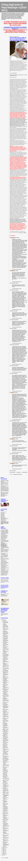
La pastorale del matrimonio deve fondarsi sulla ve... (5, 632)
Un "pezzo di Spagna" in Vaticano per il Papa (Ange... (5, 752)
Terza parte (2, 514)
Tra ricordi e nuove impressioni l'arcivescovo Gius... (5, 657)
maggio (4, 850)
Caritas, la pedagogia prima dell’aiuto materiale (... (5, 734)
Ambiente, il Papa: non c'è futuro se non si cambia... (5, 696)
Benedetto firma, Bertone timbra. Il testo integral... (5, 723)
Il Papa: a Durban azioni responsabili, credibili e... (5, 779)
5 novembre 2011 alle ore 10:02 (17, 288)
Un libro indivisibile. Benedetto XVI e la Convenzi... (5, 726)
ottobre (4, 846)
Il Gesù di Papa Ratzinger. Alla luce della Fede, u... (5, 664)
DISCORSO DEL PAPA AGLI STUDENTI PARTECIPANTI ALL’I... (5, 707)
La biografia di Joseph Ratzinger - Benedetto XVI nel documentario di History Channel (5, 563)
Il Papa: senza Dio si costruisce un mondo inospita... (5, 750)
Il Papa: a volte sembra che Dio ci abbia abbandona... (5, 760)
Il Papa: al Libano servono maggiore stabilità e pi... (5, 705)
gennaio (4, 854)
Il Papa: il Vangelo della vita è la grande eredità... (5, 836)
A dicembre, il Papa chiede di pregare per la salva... (5, 638)
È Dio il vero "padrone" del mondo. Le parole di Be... (5, 743)
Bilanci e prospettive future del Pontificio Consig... (5, 813)
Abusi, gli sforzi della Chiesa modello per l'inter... (5, 721)
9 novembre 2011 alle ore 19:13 (17, 468)
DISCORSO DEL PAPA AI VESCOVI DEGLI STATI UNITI (5, 845)
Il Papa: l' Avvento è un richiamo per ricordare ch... (5, 768)
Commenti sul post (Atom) (17, 474)
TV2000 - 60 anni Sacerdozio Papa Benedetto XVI (3, 539)
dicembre (4, 620)
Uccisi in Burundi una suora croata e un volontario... (5, 692)
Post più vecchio (24, 472)
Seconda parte (3, 513)
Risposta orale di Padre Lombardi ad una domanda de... (5, 690)
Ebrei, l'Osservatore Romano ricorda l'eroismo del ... (5, 809)
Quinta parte (3, 515)
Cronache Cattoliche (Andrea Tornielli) (5, 627)
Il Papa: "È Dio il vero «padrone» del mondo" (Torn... (5, 772)
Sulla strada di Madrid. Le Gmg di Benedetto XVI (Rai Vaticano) (5, 533)
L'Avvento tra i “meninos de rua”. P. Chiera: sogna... (5, 650)
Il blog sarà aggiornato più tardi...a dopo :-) (5, 655)
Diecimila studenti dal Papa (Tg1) (5, 703)
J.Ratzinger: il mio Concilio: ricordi (3, 520)
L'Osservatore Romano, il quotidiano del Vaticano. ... (5, 786)
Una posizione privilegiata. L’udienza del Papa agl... (5, 833)
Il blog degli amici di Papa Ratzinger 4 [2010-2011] (14, 7)
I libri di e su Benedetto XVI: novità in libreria (5, 668)
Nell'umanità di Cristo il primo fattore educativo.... (5, 683)
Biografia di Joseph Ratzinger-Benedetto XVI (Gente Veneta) (4, 519)
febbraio (4, 853)
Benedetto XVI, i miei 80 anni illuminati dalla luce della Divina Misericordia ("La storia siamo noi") (5, 571)
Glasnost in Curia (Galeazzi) (4, 822)
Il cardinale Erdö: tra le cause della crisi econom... (5, 811)
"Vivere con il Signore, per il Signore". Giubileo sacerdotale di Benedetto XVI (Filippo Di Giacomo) (4, 530)
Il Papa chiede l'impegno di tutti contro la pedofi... (5, 807)
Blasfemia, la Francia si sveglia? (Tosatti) (5, 730)
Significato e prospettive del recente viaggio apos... (5, 793)
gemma (12, 392)
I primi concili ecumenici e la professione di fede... (5, 838)
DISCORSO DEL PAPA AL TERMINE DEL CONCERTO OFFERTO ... (5, 795)
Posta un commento (13, 470)
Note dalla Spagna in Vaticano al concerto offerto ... (5, 791)
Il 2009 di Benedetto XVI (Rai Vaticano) (5, 568)
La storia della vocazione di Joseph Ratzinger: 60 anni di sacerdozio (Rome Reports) (5, 541)
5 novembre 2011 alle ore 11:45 (17, 318)
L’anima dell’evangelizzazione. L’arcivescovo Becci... (5, 629)
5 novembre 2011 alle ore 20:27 (17, 437)
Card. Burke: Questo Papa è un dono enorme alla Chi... (5, 636)
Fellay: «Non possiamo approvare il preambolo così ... (5, 647)
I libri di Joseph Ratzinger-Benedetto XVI (5, 594)
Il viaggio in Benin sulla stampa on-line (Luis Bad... (5, 826)
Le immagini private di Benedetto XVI (4, 553)
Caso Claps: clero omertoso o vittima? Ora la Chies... (5, 732)
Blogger (7, 857)
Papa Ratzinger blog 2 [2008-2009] (4, 494)
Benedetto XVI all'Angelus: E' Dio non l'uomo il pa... (5, 770)
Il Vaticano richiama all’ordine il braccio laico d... (5, 747)
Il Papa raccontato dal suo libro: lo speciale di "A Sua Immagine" (5, 559)
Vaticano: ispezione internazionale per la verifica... (5, 828)
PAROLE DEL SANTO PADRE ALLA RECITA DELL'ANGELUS (5, 781)
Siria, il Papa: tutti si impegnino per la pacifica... (5, 660)
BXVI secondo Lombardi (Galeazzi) (5, 654)
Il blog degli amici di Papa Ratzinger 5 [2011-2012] (5, 487)
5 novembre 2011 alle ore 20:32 (17, 444)
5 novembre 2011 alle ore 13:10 (17, 343)
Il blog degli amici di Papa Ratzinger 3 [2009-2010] (5, 493)
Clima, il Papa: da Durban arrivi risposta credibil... (5, 774)
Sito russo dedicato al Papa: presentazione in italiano (4, 557)
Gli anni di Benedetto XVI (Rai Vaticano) (5, 569)
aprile (3, 851)
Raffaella (12, 270)
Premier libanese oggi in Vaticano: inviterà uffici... (5, 717)
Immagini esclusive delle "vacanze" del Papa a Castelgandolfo (4, 566)
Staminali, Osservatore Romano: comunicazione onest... (5, 798)
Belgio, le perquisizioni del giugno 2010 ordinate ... (5, 634)
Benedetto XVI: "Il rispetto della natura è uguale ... (5, 687)
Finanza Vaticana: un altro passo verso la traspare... (5, 840)
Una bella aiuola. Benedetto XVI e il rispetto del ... (5, 699)
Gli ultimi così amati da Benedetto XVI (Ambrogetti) (5, 678)
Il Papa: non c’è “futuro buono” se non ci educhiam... (5, 710)
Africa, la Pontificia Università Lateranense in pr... (5, 784)
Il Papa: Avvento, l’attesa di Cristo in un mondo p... (5, 777)
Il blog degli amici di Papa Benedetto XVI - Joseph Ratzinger (5, 481)
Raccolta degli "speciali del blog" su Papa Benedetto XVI (5, 491)
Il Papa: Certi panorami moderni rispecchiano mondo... (5, 763)
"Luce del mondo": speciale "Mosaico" (4, 561)
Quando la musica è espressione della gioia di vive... (5, 641)
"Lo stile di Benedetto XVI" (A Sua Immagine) (4, 555)
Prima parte (2, 512)
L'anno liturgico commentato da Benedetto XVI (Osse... (4, 801)
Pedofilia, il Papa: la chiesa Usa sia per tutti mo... (5, 820)
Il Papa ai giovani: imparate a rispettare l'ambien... (5, 712)
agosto (4, 848)
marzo (4, 852)
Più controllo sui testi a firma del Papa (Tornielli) (5, 719)
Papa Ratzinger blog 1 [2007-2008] (4, 496)
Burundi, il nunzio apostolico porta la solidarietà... (5, 681)
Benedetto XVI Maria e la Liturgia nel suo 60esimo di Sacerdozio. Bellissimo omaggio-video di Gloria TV (5, 551)
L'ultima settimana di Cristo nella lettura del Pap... (5, 623)
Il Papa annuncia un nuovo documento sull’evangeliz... (5, 824)
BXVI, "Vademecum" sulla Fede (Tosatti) (5, 758)
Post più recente (12, 472)
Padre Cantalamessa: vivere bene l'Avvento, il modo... (5, 789)
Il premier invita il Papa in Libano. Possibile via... (5, 701)
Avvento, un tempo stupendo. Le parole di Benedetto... (5, 756)
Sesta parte (2, 516)
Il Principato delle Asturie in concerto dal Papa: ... (5, 816)
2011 (3, 619)
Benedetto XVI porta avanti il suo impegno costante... (5, 736)
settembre (4, 847)
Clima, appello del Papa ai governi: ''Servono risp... (5, 766)
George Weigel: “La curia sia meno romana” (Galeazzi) (5, 694)
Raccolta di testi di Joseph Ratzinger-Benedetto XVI (5, 489)
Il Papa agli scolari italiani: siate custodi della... (5, 662)
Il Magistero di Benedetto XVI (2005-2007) (4, 486)
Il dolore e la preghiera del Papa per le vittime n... (5, 645)
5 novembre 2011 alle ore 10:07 (17, 309)
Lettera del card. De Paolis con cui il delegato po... (5, 745)
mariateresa (13, 237)
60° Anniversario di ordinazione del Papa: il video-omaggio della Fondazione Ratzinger (4, 536)
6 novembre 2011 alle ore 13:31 (17, 452)
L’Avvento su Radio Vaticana (5, 676)
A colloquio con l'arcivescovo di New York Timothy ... (5, 818)
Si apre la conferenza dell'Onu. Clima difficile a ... (5, 685)
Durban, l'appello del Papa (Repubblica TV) (5, 754)
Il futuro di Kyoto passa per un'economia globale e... (5, 741)
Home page (18, 472)
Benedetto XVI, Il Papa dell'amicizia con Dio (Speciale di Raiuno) (4, 574)
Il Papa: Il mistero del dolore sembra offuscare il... (5, 843)
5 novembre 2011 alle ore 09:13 (17, 281)
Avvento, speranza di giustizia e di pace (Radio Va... (5, 672)
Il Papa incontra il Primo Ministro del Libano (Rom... (5, 666)
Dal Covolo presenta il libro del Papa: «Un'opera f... (5, 643)
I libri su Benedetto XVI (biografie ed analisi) (4, 595)
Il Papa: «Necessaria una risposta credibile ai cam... (5, 738)
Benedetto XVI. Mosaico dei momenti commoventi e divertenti (5, 548)
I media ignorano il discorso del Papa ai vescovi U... (5, 831)
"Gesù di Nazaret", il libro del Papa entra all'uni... (5, 728)
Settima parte (3, 517)
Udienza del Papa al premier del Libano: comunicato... (5, 714)
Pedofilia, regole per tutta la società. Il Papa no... (5, 804)
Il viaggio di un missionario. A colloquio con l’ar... (5, 625)
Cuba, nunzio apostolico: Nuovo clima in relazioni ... (5, 670)
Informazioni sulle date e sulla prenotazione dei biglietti (4, 614)
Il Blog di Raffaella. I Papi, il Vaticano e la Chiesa (5, 483)
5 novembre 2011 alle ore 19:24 (17, 419)
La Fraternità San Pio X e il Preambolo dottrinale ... (5, 652)
